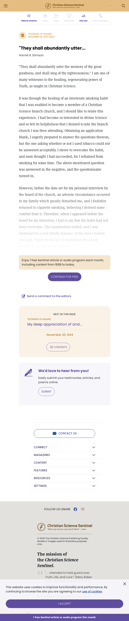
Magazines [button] (42, 455)
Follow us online (57, 509)
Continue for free (64, 277)
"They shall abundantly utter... (52, 48)
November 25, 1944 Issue (41, 36)
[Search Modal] (123, 5)
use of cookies (92, 591)
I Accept (64, 604)
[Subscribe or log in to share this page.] (56, 17)
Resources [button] (42, 478)
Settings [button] (40, 486)
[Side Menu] (5, 5)
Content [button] (40, 463)
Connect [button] (40, 447)
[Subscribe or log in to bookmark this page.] (69, 17)
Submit (46, 391)
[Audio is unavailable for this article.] (45, 17)
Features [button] (40, 470)
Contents (58, 347)
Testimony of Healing (40, 33)
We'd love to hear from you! (63, 371)
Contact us (64, 433)
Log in (109, 6)
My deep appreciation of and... (54, 324)
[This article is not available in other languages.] (100, 17)
